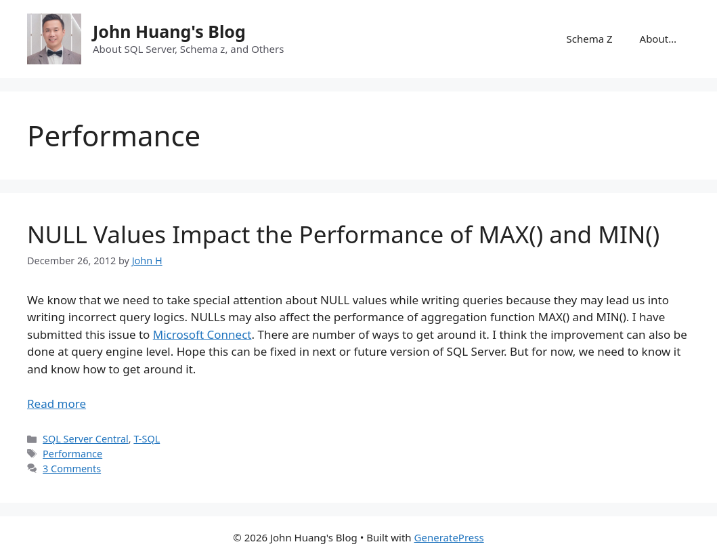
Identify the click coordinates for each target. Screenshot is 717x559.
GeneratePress (449, 537)
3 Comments (72, 468)
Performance (72, 453)
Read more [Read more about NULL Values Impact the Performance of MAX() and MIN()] (56, 403)
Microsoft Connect (202, 334)
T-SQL (146, 438)
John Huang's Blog (169, 31)
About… (658, 38)
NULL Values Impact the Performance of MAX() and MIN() (343, 234)
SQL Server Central (86, 438)
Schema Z (589, 38)
